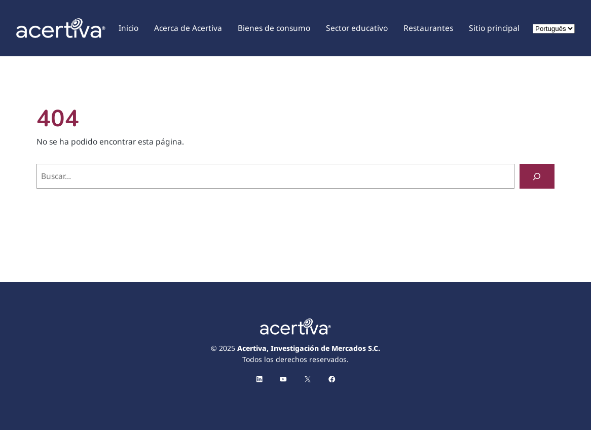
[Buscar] (537, 176)
